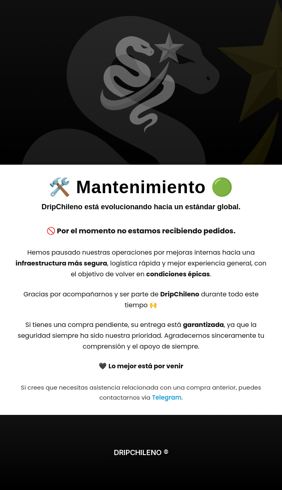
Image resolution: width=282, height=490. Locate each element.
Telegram (166, 397)
